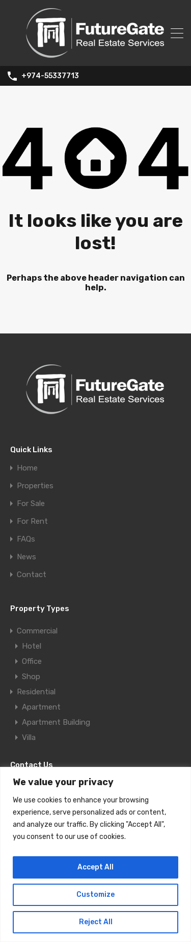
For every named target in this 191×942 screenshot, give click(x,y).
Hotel (31, 646)
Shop (31, 676)
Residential (36, 691)
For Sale (31, 504)
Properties (35, 486)
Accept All (95, 867)
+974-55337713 (50, 76)
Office (32, 661)
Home (27, 468)
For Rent (32, 521)
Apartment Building (56, 722)
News (26, 557)
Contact (31, 575)
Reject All (96, 922)
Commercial (37, 630)
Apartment (41, 707)
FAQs (26, 539)
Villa (29, 737)
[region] (95, 854)
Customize (95, 894)
